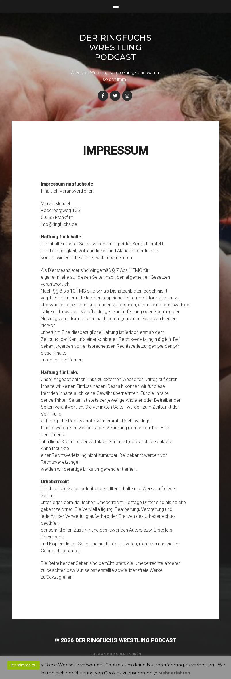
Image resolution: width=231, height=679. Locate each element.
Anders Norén (127, 654)
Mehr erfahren (174, 673)
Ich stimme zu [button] (23, 665)
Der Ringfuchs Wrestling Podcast (115, 47)
